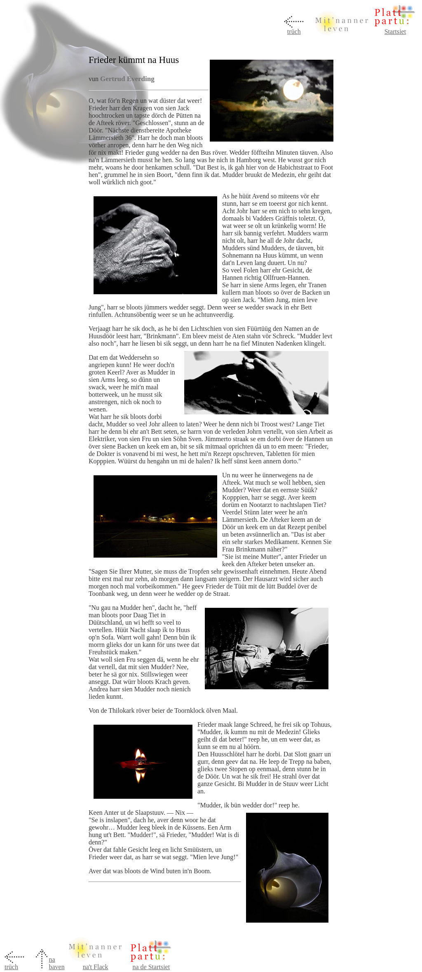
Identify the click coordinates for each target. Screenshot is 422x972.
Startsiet (395, 31)
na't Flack (95, 966)
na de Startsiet (151, 966)
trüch (294, 31)
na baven (56, 963)
